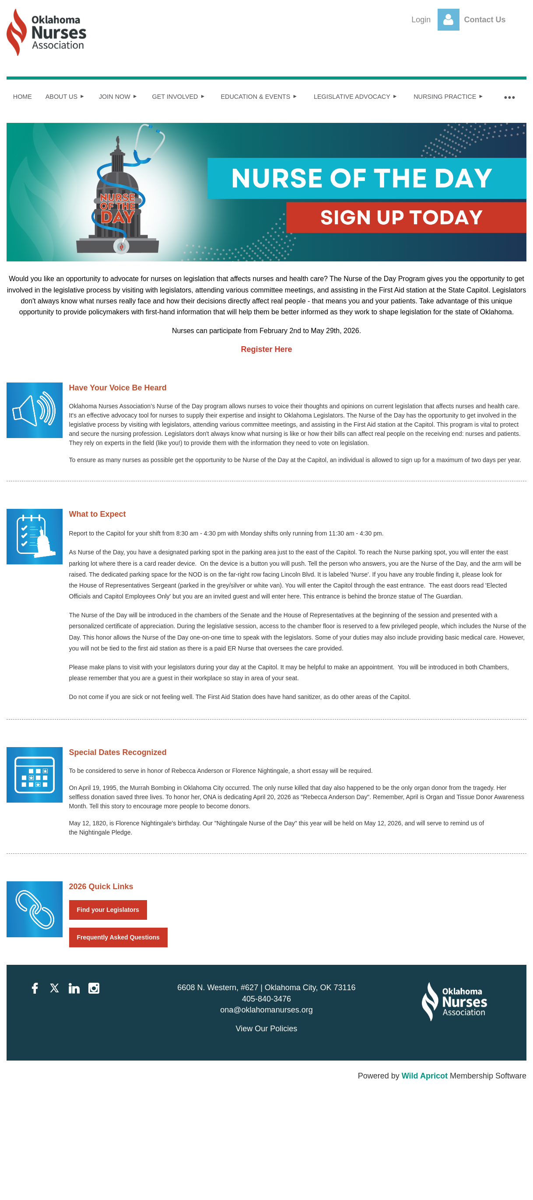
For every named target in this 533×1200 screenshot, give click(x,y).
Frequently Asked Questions (118, 937)
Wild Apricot (425, 1075)
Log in (448, 20)
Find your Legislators (108, 909)
